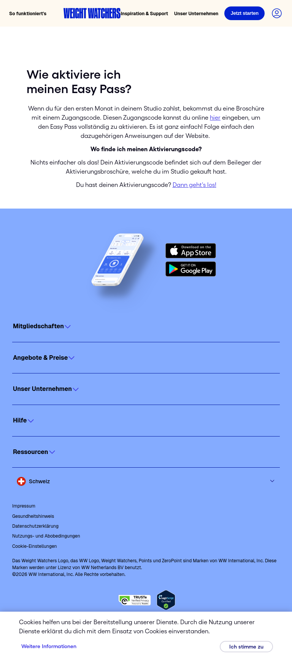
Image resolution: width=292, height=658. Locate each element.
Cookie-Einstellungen (34, 546)
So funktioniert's (27, 14)
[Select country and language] (146, 481)
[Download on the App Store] (190, 250)
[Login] (244, 13)
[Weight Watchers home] (92, 13)
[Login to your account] (277, 13)
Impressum (23, 506)
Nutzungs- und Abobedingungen (46, 536)
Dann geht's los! (194, 184)
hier (215, 117)
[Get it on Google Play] (190, 269)
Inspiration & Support (144, 14)
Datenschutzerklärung (35, 526)
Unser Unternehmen (196, 14)
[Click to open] (146, 326)
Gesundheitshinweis (33, 516)
